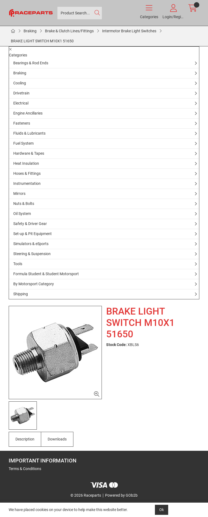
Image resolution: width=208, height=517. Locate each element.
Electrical (20, 103)
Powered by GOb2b (121, 495)
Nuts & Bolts (23, 203)
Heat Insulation (26, 163)
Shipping (20, 294)
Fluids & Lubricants (29, 133)
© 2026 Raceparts (85, 495)
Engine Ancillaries (28, 113)
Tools (17, 264)
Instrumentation (27, 183)
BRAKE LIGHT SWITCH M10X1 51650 (42, 41)
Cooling (19, 83)
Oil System (22, 213)
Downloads (57, 439)
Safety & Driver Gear (30, 223)
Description (24, 439)
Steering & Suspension (32, 254)
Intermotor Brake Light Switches (129, 31)
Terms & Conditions (25, 469)
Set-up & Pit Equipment (32, 233)
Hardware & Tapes (28, 153)
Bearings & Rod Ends (30, 63)
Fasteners (21, 123)
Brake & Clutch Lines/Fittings (69, 31)
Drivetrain (21, 93)
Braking (30, 31)
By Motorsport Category (33, 284)
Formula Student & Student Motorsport (46, 274)
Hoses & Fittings (27, 173)
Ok (161, 510)
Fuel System (23, 143)
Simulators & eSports (30, 244)
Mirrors (19, 193)
